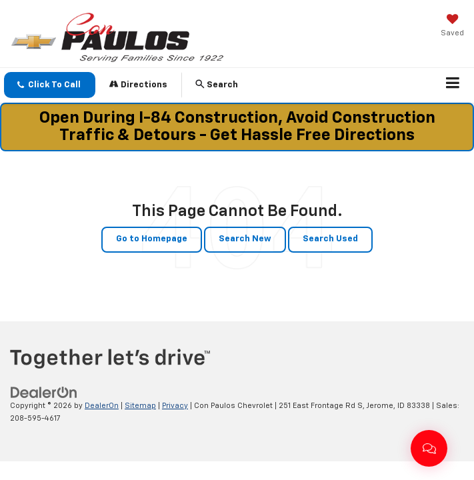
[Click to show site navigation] (453, 85)
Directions (138, 84)
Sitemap (140, 405)
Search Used (330, 239)
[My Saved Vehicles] (452, 27)
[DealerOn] (44, 392)
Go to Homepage (151, 239)
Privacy (175, 405)
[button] (49, 85)
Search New (245, 239)
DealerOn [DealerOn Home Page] (102, 405)
